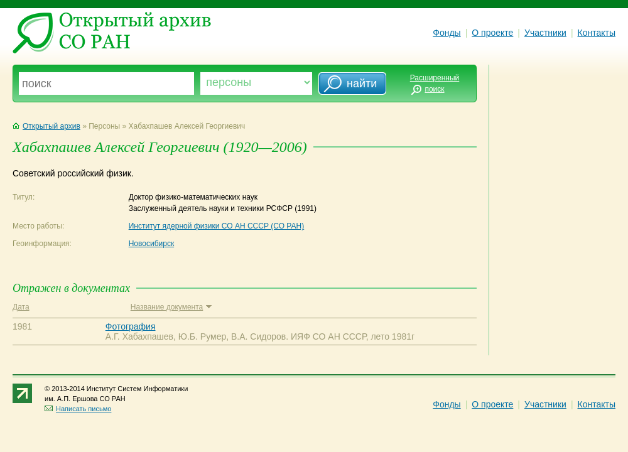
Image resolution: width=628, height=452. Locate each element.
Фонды (446, 33)
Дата (21, 307)
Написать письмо (78, 408)
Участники (545, 33)
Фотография (131, 326)
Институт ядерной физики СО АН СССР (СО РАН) (217, 226)
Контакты (596, 33)
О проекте (492, 33)
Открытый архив (46, 126)
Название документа (171, 307)
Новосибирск (151, 243)
